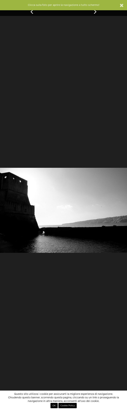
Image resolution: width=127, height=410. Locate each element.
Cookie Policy (67, 406)
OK (54, 406)
